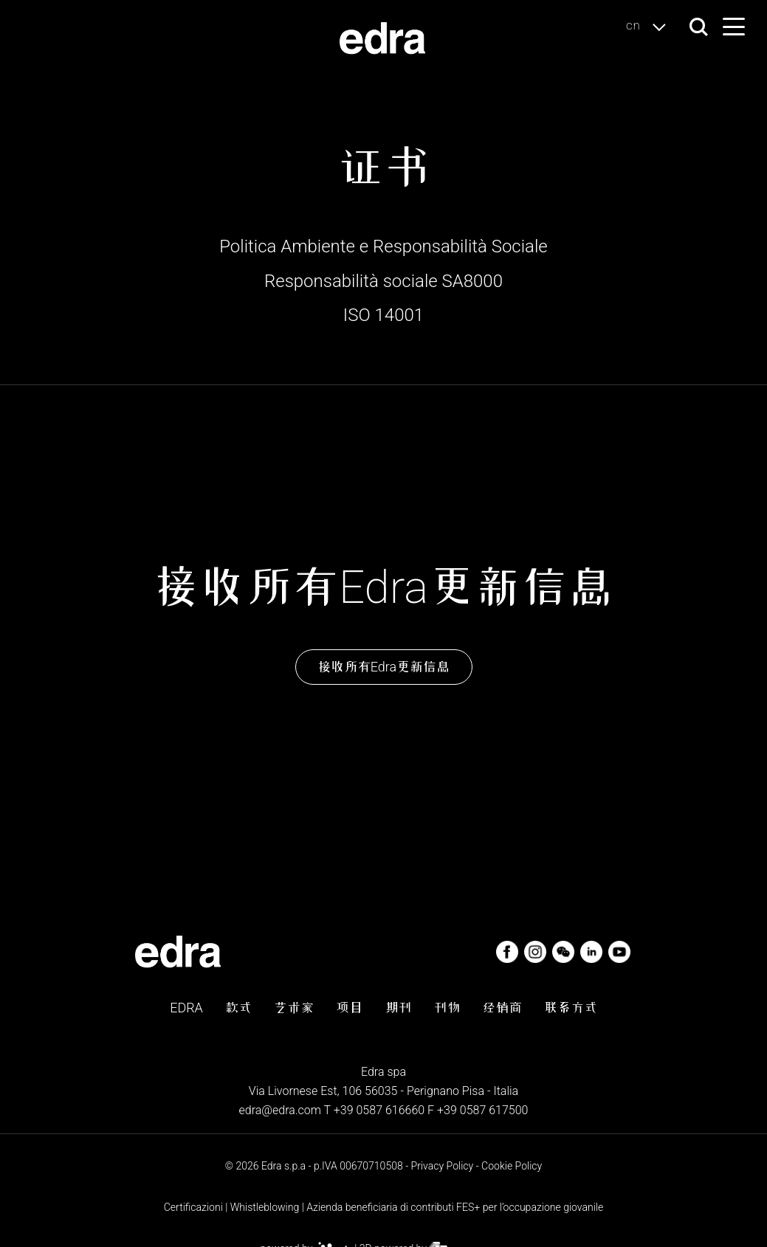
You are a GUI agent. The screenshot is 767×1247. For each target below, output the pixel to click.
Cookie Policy (511, 1166)
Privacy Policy (442, 1166)
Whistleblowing (265, 1207)
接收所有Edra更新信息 (383, 666)
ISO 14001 (383, 315)
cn (650, 26)
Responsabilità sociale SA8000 (383, 281)
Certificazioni (193, 1207)
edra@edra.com (279, 1110)
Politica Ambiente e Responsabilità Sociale (383, 246)
